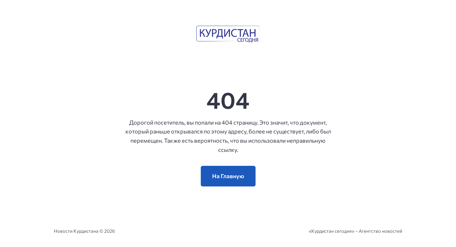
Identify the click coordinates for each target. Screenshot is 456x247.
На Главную (228, 175)
